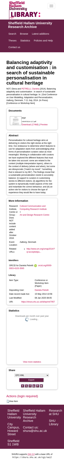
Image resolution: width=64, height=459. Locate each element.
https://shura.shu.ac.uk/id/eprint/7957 (38, 302)
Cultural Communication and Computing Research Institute (33, 207)
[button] (7, 401)
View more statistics (32, 362)
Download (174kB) (30, 124)
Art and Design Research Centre (34, 215)
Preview (44, 124)
